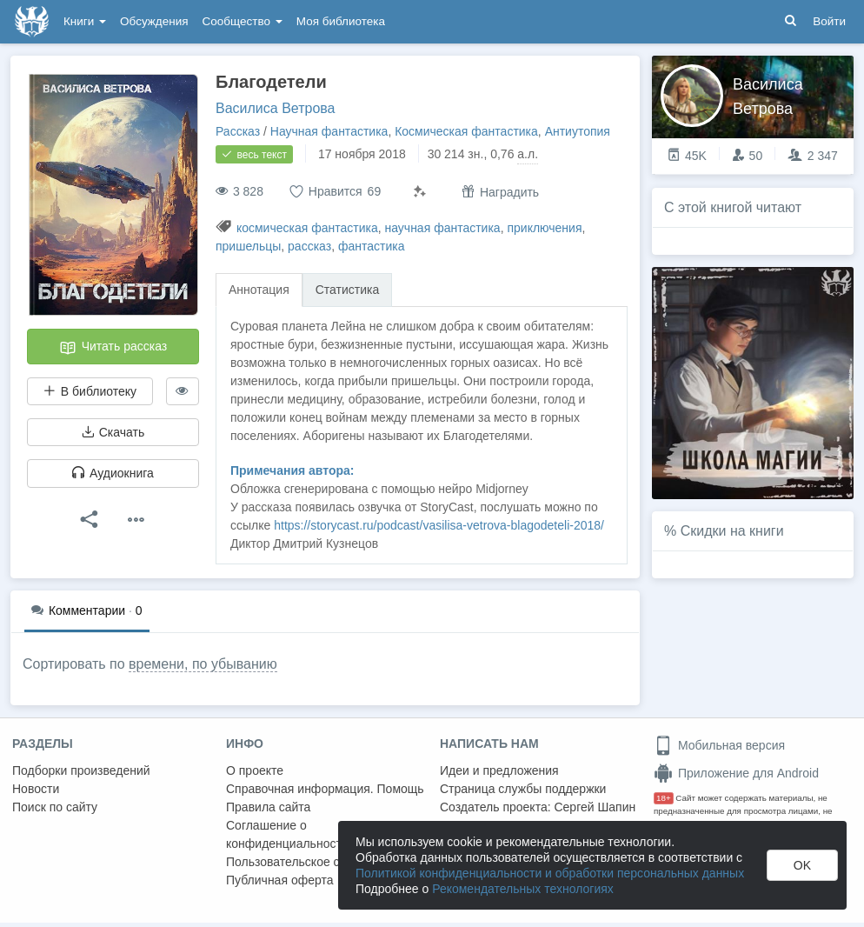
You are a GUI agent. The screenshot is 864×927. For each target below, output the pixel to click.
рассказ (309, 246)
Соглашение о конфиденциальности (287, 834)
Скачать (113, 432)
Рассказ (238, 131)
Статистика (348, 290)
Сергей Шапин (594, 807)
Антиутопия (577, 131)
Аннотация (259, 290)
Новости (35, 789)
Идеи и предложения (499, 770)
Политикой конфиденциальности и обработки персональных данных (550, 873)
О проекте (254, 770)
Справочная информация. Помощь (325, 789)
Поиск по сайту (54, 807)
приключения (544, 228)
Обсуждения (154, 21)
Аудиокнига (113, 473)
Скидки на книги (732, 531)
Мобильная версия (719, 745)
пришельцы (248, 246)
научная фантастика (442, 228)
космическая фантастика (307, 228)
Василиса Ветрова (276, 108)
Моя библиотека (340, 21)
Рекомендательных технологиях (523, 889)
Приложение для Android (736, 773)
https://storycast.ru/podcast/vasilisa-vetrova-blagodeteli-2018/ (439, 525)
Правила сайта (268, 807)
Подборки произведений (81, 770)
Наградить (500, 191)
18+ (663, 798)
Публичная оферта (280, 880)
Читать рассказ (113, 348)
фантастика (371, 246)
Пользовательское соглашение (314, 862)
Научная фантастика (329, 131)
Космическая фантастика (466, 131)
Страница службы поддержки (523, 789)
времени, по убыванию (203, 664)
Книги (84, 21)
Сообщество (242, 21)
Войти (829, 21)
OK (802, 865)
